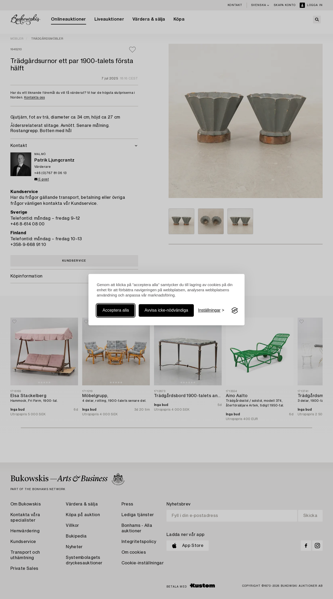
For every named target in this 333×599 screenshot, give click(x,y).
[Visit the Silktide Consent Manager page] (234, 310)
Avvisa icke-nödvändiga (166, 310)
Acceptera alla (116, 310)
